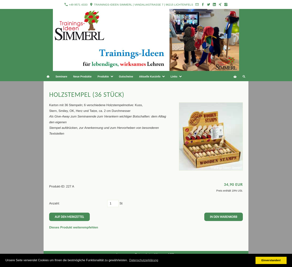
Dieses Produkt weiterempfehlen (73, 227)
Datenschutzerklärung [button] (143, 260)
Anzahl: (54, 203)
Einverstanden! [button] (271, 260)
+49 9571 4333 (76, 4)
